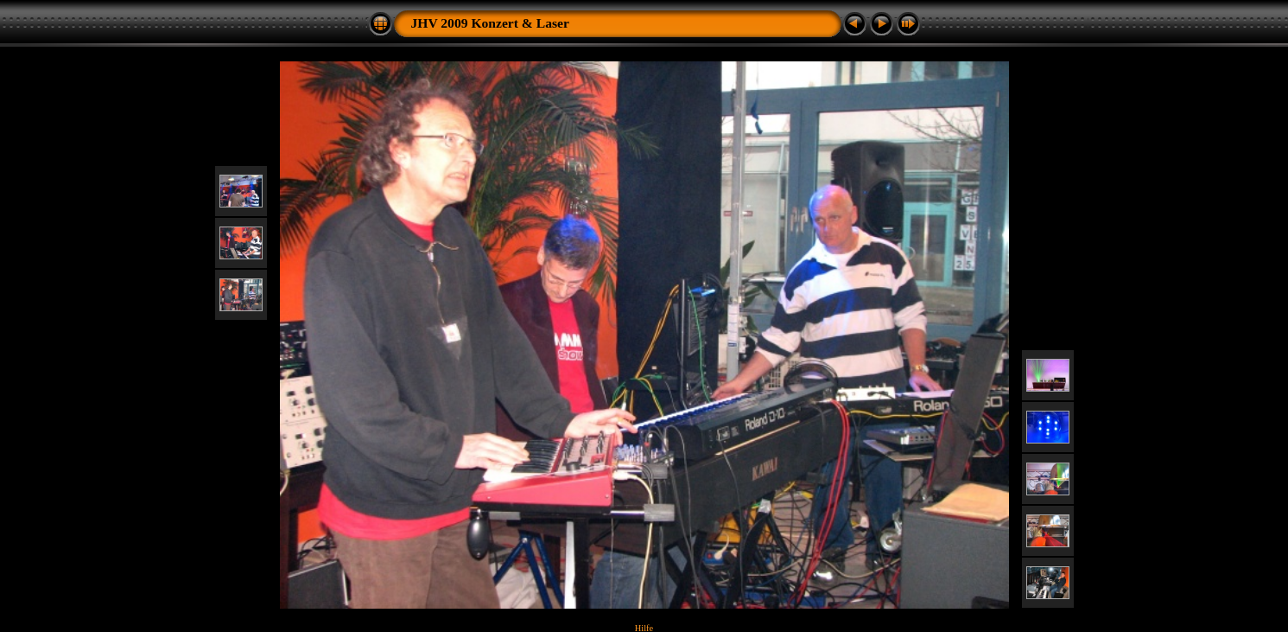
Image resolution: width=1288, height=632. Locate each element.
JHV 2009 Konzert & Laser (490, 23)
